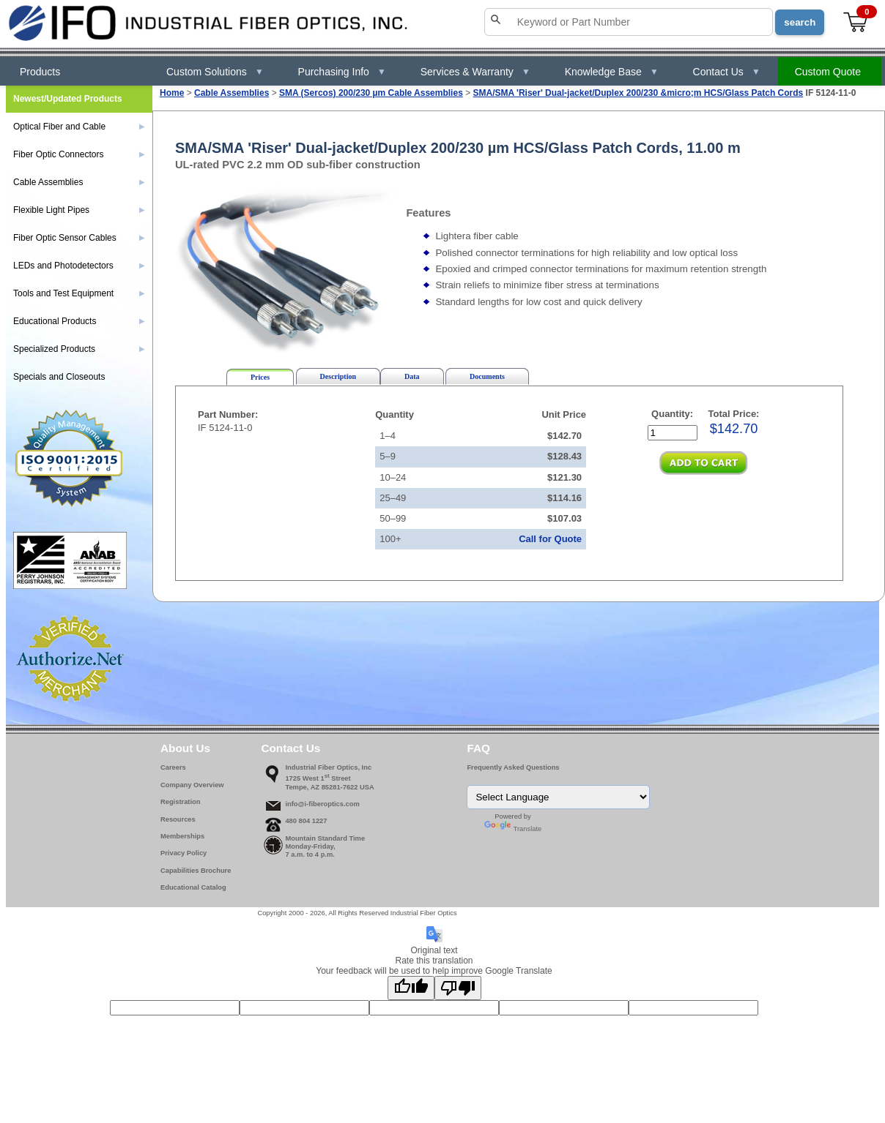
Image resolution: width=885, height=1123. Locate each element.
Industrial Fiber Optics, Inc (328, 767)
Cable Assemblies (231, 93)
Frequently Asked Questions (513, 767)
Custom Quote (828, 72)
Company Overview (192, 785)
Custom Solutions (215, 72)
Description (338, 376)
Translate (513, 829)
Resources (178, 819)
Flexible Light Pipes (79, 209)
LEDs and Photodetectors (79, 265)
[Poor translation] (457, 988)
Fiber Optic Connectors (79, 154)
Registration (180, 801)
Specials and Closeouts (59, 377)
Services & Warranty (475, 72)
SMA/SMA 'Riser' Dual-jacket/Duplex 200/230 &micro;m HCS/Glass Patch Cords (638, 93)
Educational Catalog (193, 887)
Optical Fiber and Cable (79, 126)
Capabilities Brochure (195, 870)
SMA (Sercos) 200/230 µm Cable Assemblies (371, 93)
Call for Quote (550, 538)
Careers (173, 767)
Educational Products (79, 321)
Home (172, 93)
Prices (260, 377)
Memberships (182, 836)
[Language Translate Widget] (558, 797)
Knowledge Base (612, 72)
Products (40, 72)
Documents (487, 376)
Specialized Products (79, 348)
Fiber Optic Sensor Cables (79, 237)
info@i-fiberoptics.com (322, 804)
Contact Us (726, 72)
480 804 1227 (306, 821)
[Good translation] (411, 988)
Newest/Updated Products (67, 99)
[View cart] (856, 23)
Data (412, 376)
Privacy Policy (183, 853)
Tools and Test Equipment (79, 293)
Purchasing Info (342, 72)
